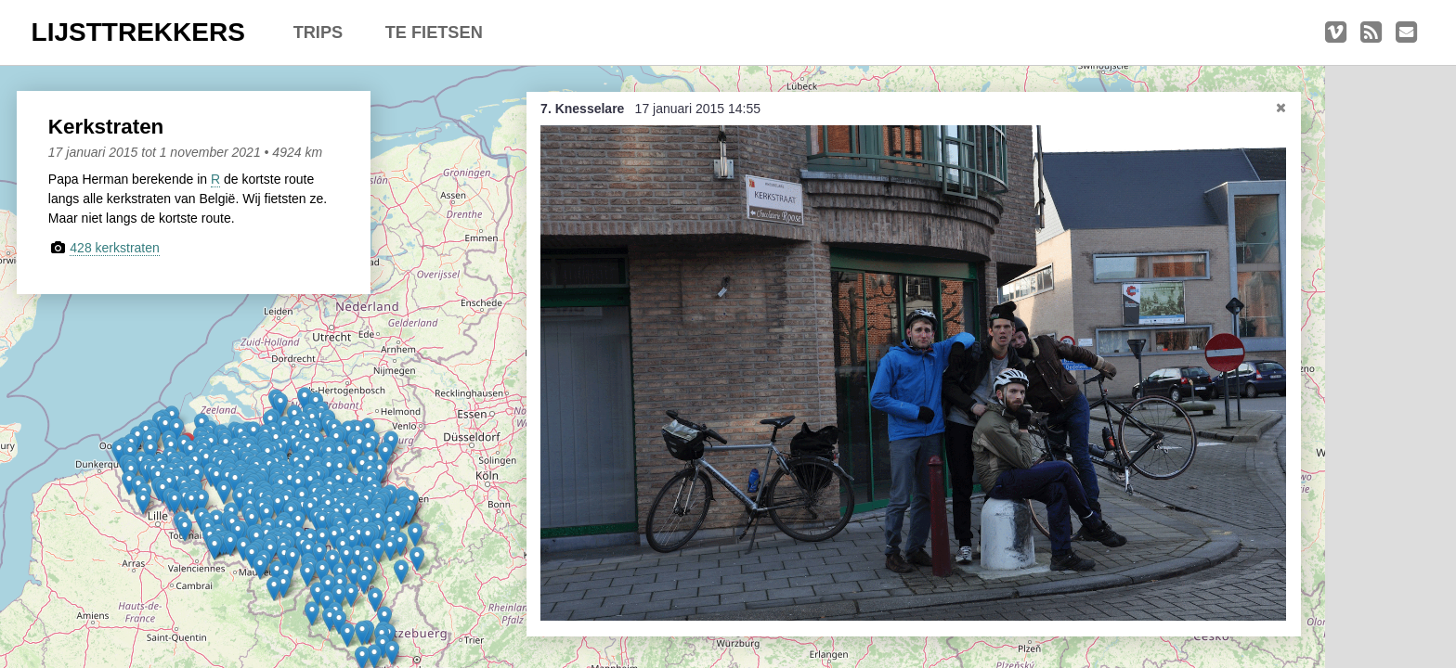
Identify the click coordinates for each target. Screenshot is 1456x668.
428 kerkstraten (124, 247)
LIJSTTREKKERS (138, 32)
